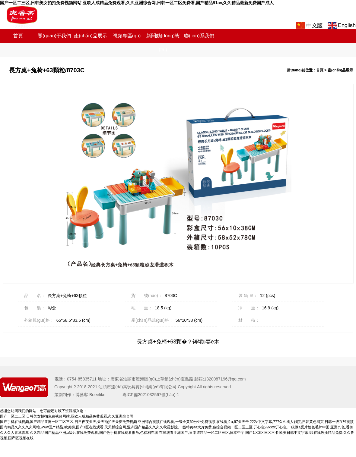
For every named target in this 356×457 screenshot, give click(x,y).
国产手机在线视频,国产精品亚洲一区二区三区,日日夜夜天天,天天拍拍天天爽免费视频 (68, 422)
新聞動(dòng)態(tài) (163, 42)
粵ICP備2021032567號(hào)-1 (146, 394)
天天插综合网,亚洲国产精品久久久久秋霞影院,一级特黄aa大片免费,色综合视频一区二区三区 (178, 427)
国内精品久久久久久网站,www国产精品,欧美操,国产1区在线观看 (51, 427)
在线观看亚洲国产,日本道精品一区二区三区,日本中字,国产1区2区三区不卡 (218, 432)
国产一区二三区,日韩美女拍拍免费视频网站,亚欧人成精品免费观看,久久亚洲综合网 (66, 416)
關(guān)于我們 (54, 35)
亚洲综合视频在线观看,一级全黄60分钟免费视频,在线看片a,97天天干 (193, 422)
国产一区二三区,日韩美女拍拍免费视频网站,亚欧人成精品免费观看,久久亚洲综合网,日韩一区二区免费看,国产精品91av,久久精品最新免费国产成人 (137, 2)
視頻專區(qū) (127, 35)
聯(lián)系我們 (199, 35)
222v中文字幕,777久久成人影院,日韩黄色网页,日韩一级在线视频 (302, 422)
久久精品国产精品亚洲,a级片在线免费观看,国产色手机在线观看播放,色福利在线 (94, 432)
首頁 (18, 35)
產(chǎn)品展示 (90, 35)
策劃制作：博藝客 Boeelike (84, 394)
